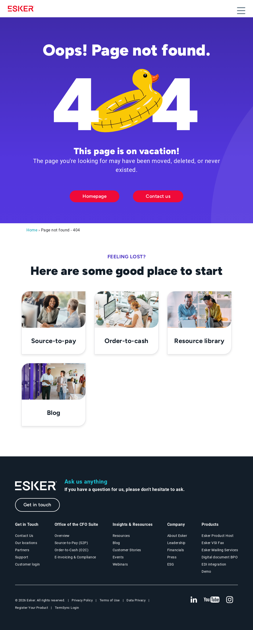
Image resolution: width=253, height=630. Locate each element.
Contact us (158, 196)
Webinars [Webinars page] (120, 564)
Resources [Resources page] (121, 536)
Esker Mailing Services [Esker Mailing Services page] (220, 550)
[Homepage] (22, 8)
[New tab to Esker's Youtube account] (212, 600)
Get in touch (37, 505)
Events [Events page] (118, 557)
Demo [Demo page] (206, 571)
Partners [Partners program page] (22, 550)
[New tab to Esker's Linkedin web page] (194, 600)
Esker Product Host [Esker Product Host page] (217, 536)
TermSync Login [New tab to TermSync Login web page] (67, 608)
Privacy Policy (82, 600)
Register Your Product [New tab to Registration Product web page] (31, 608)
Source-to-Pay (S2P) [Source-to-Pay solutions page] (71, 543)
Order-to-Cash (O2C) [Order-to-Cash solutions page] (72, 550)
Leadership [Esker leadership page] (176, 543)
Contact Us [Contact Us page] (24, 536)
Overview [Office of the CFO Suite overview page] (62, 536)
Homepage (94, 196)
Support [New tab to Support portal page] (21, 557)
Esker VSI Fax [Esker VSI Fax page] (213, 543)
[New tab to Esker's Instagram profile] (230, 600)
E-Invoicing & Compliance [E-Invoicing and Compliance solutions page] (75, 557)
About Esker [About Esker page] (177, 536)
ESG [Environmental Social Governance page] (170, 564)
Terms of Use (110, 600)
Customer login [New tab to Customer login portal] (27, 564)
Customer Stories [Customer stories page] (127, 550)
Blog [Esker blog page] (116, 543)
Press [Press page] (172, 557)
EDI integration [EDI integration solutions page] (214, 564)
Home (31, 230)
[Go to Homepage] (36, 486)
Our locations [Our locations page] (26, 543)
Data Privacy (136, 600)
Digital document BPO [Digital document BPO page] (220, 557)
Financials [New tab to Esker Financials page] (175, 550)
